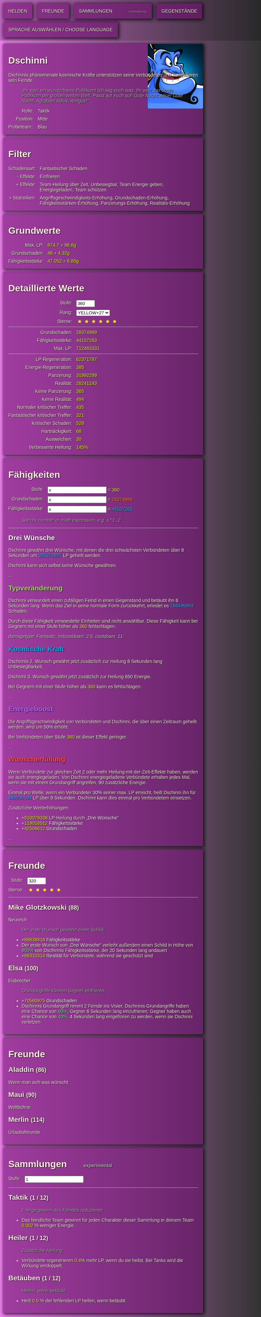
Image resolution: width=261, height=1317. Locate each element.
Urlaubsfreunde (24, 1133)
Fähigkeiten (34, 475)
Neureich (17, 920)
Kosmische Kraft (36, 649)
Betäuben (24, 1278)
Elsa (15, 968)
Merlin (18, 1120)
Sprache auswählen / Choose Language (60, 29)
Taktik (44, 111)
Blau (42, 127)
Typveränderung (35, 588)
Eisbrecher (19, 981)
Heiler (18, 1238)
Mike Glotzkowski (37, 908)
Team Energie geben (141, 184)
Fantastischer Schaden (64, 168)
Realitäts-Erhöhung (170, 203)
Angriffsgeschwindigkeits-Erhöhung (76, 197)
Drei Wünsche (31, 538)
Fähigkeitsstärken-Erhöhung (69, 203)
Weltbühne (19, 1108)
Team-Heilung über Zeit (64, 184)
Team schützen (90, 189)
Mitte (43, 119)
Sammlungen (37, 1164)
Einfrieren (50, 176)
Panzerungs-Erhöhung (124, 203)
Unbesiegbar (104, 184)
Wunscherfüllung (36, 760)
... (10, 576)
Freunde (26, 866)
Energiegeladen (56, 189)
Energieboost (30, 709)
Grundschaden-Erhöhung (141, 197)
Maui (16, 1095)
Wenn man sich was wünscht (38, 1083)
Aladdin (21, 1070)
